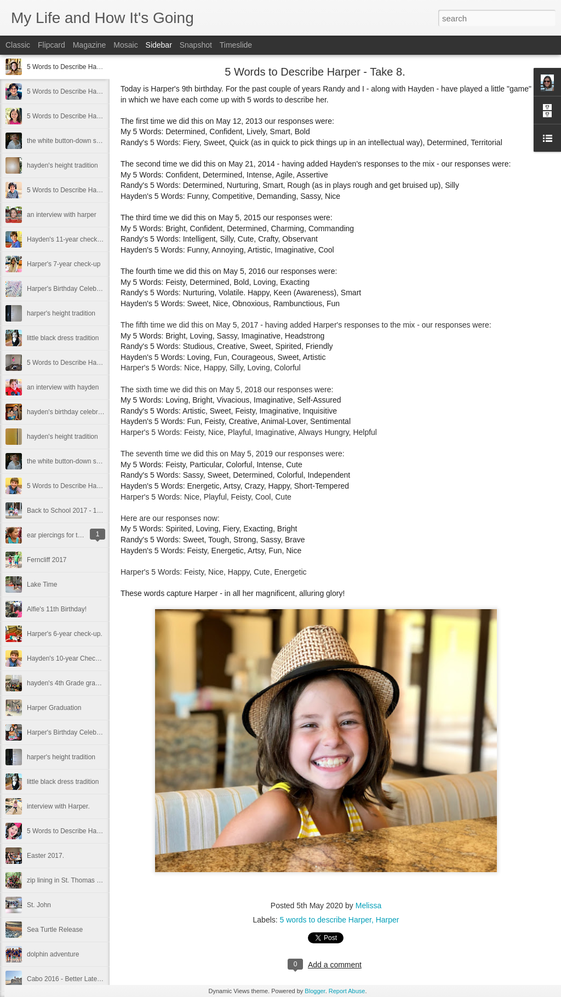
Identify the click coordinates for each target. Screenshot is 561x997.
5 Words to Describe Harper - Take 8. (81, 67)
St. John (39, 905)
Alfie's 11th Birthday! (57, 609)
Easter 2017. (45, 856)
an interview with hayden (63, 387)
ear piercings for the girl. (62, 535)
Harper (387, 919)
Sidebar (159, 45)
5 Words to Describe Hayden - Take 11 (83, 486)
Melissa (368, 905)
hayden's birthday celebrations (71, 412)
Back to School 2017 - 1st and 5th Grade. (87, 510)
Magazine (89, 45)
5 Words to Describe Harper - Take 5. (81, 831)
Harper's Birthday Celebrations (71, 289)
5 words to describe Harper (325, 919)
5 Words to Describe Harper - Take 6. (81, 362)
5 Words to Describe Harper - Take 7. (81, 116)
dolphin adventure (53, 954)
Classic (17, 45)
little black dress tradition (63, 338)
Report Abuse (347, 991)
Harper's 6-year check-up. (64, 634)
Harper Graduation (54, 708)
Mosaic (125, 45)
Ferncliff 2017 (47, 560)
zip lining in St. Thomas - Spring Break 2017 (91, 880)
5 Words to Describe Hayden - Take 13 (83, 91)
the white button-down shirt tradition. (80, 461)
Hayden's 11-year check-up (67, 239)
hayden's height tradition (62, 165)
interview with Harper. (58, 806)
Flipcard (51, 45)
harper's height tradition (61, 313)
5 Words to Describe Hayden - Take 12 (83, 190)
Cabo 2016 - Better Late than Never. (80, 979)
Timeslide (236, 45)
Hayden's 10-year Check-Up (68, 658)
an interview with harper (61, 215)
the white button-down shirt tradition (78, 141)
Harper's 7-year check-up (63, 264)
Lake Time (42, 584)
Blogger (315, 991)
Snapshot (196, 45)
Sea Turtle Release (55, 929)
